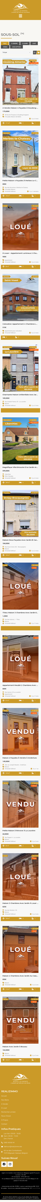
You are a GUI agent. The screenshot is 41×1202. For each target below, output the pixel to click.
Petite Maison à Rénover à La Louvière (19, 831)
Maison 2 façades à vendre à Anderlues (20, 758)
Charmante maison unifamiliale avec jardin (21, 395)
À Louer (25, 43)
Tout (4, 43)
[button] (20, 16)
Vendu (5, 47)
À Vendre (14, 43)
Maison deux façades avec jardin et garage (21, 540)
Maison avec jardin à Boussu (15, 1047)
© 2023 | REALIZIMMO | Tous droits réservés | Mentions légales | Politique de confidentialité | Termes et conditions (20, 1197)
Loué (34, 43)
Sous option (16, 47)
